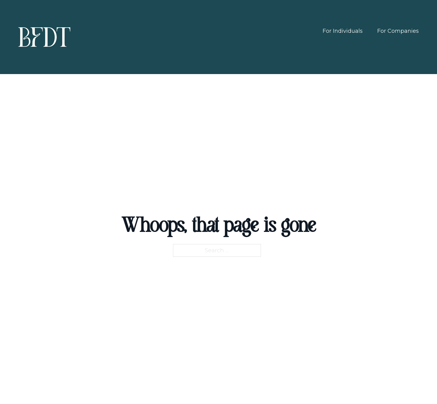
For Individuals (343, 31)
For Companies (398, 31)
